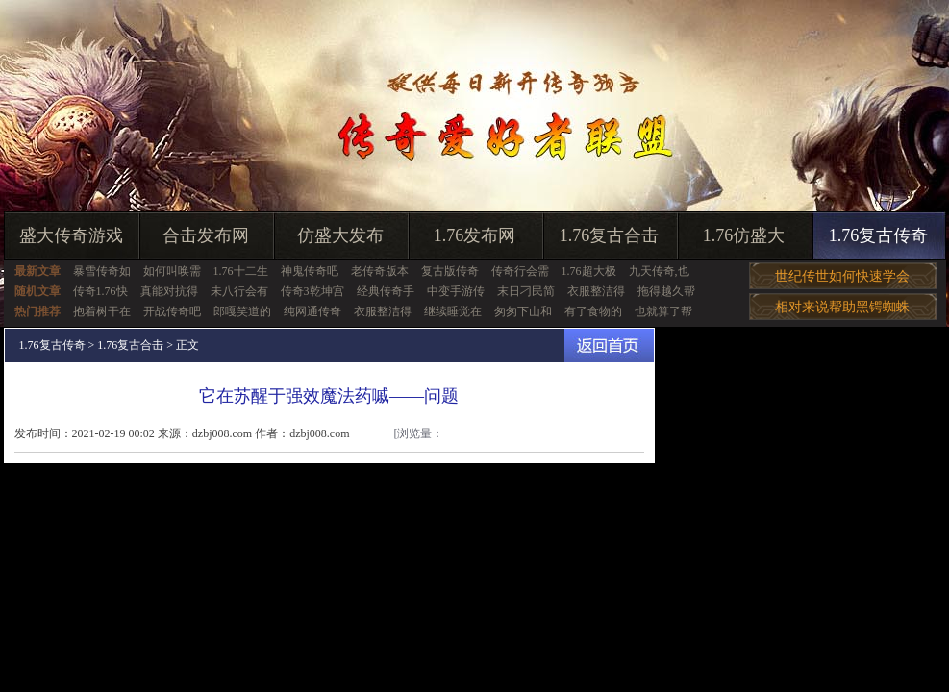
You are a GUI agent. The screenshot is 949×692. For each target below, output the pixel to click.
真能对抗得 (169, 291)
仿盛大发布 (340, 235)
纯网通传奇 (312, 311)
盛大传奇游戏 (71, 235)
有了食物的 (593, 311)
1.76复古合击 (610, 235)
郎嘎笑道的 (242, 311)
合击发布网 (205, 235)
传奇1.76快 (100, 291)
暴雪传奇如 (102, 271)
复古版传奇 (450, 271)
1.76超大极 (589, 271)
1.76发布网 (475, 235)
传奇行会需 (520, 271)
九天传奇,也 (659, 271)
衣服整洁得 (596, 291)
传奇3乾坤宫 (312, 291)
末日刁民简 (526, 291)
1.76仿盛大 (744, 235)
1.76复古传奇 (879, 235)
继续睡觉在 (453, 311)
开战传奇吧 (172, 311)
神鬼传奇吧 (309, 271)
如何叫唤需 (172, 271)
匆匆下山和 (523, 311)
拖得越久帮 (666, 291)
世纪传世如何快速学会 (842, 276)
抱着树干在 (102, 311)
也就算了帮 (663, 311)
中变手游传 (456, 291)
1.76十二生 (240, 271)
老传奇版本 (380, 271)
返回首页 (609, 345)
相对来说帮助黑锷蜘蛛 (842, 307)
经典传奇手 (385, 291)
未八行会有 (239, 291)
